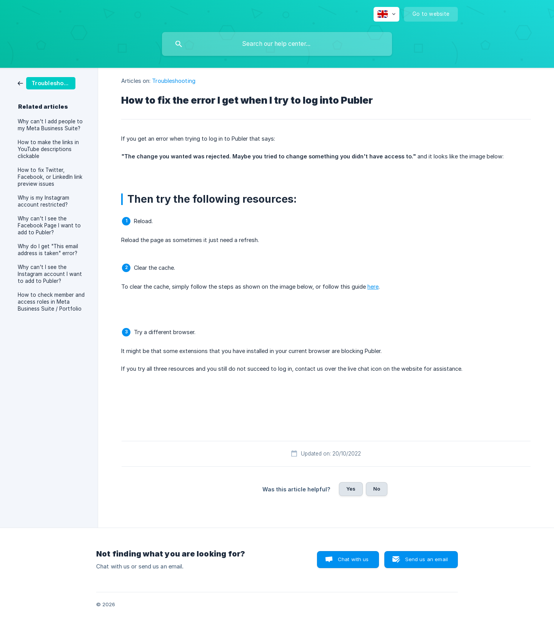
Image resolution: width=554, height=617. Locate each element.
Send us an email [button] (426, 559)
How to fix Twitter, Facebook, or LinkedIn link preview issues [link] (50, 177)
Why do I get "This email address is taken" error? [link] (48, 249)
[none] (386, 14)
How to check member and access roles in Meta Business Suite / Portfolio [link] (51, 302)
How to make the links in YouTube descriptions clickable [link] (48, 149)
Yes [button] (350, 489)
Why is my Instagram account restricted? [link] (43, 201)
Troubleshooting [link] (173, 80)
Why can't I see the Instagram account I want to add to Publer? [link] (50, 274)
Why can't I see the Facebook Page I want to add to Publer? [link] (49, 225)
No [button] (376, 489)
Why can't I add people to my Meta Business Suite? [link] (50, 124)
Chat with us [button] (353, 559)
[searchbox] (277, 44)
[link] (46, 82)
